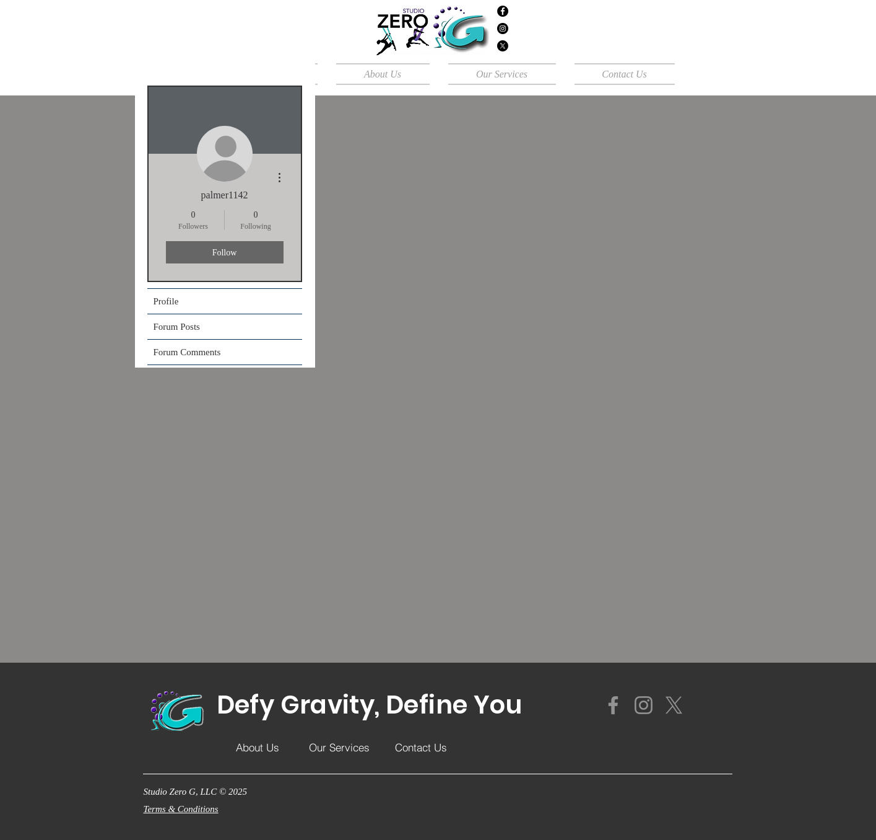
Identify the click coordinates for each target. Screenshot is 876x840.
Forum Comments (187, 352)
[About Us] (257, 747)
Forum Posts (177, 327)
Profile (166, 301)
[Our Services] (339, 747)
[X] (502, 45)
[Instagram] (502, 28)
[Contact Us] (421, 747)
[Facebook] (502, 11)
